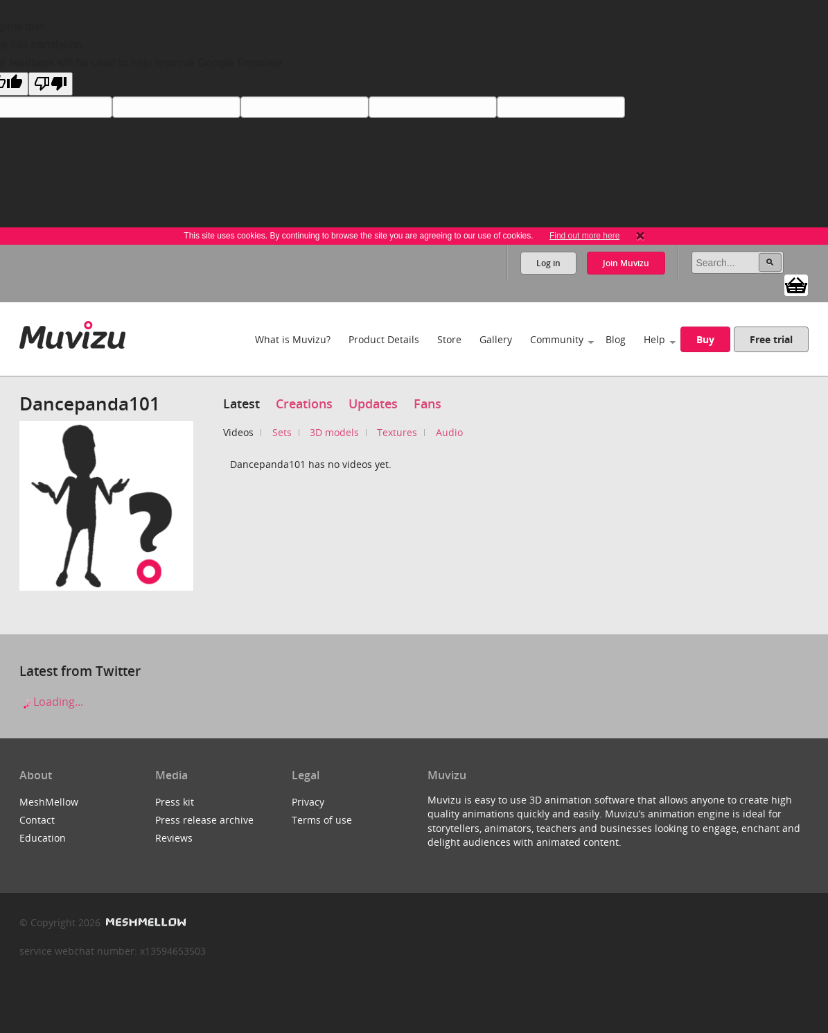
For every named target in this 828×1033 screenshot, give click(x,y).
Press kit (174, 801)
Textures (397, 432)
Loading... (51, 701)
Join (626, 263)
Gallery (495, 339)
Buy (705, 339)
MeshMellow (48, 801)
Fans (427, 403)
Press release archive (204, 819)
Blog (616, 339)
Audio (449, 432)
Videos (238, 432)
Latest (241, 403)
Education (42, 837)
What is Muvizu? (293, 339)
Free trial (771, 339)
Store (449, 339)
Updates (373, 403)
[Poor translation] (50, 84)
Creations (304, 403)
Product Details (384, 339)
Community (556, 339)
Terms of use (322, 819)
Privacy (308, 801)
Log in (548, 263)
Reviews (174, 837)
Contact (37, 819)
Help (654, 339)
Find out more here (584, 236)
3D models (334, 432)
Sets (282, 432)
